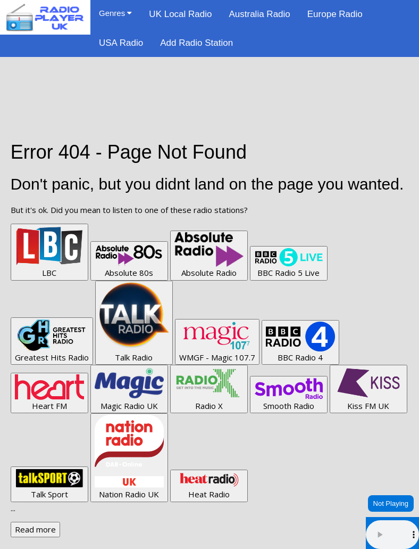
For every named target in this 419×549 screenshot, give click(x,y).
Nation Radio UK (129, 457)
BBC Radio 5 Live (288, 263)
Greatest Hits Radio (52, 341)
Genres (115, 13)
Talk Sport (49, 483)
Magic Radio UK (129, 388)
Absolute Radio (209, 255)
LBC (49, 251)
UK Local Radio (180, 14)
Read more (35, 529)
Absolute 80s (129, 260)
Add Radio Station (196, 43)
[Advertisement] (209, 81)
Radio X (209, 388)
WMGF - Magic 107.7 (217, 342)
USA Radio (121, 43)
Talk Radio (134, 322)
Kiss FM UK (368, 388)
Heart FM (49, 392)
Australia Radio (259, 14)
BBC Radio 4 (300, 342)
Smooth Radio (288, 394)
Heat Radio (209, 485)
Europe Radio (335, 14)
